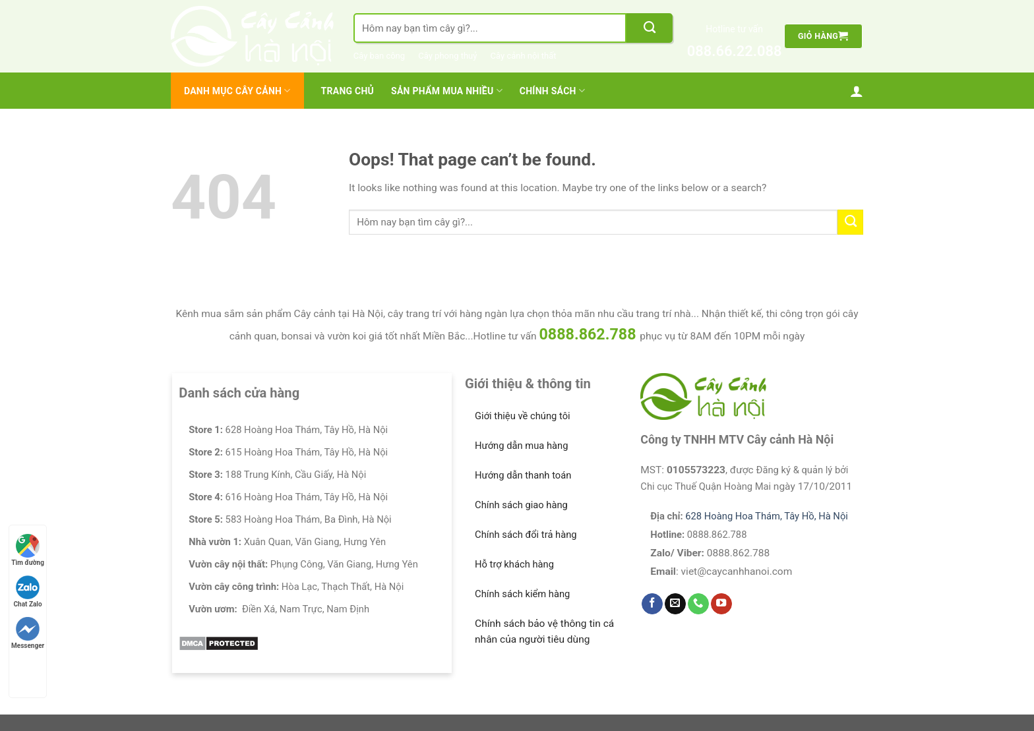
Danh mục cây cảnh (237, 90)
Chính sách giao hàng (521, 505)
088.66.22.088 (734, 51)
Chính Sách (552, 90)
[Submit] (649, 28)
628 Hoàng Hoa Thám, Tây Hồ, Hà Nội (766, 516)
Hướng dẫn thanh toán (523, 475)
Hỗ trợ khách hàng (514, 564)
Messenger (27, 633)
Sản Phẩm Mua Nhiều (446, 90)
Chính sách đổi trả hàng (526, 535)
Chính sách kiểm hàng (522, 594)
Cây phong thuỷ (447, 56)
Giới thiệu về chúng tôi (522, 416)
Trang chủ (347, 91)
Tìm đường (27, 550)
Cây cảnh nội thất (524, 56)
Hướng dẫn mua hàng (521, 446)
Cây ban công (379, 56)
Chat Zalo (28, 591)
